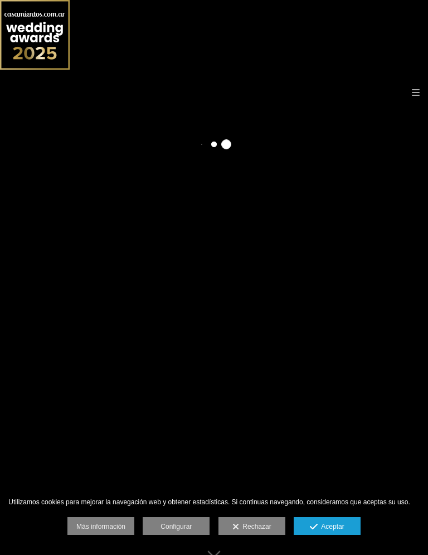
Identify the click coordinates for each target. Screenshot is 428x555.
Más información (100, 526)
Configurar (176, 526)
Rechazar (251, 527)
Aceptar (327, 527)
